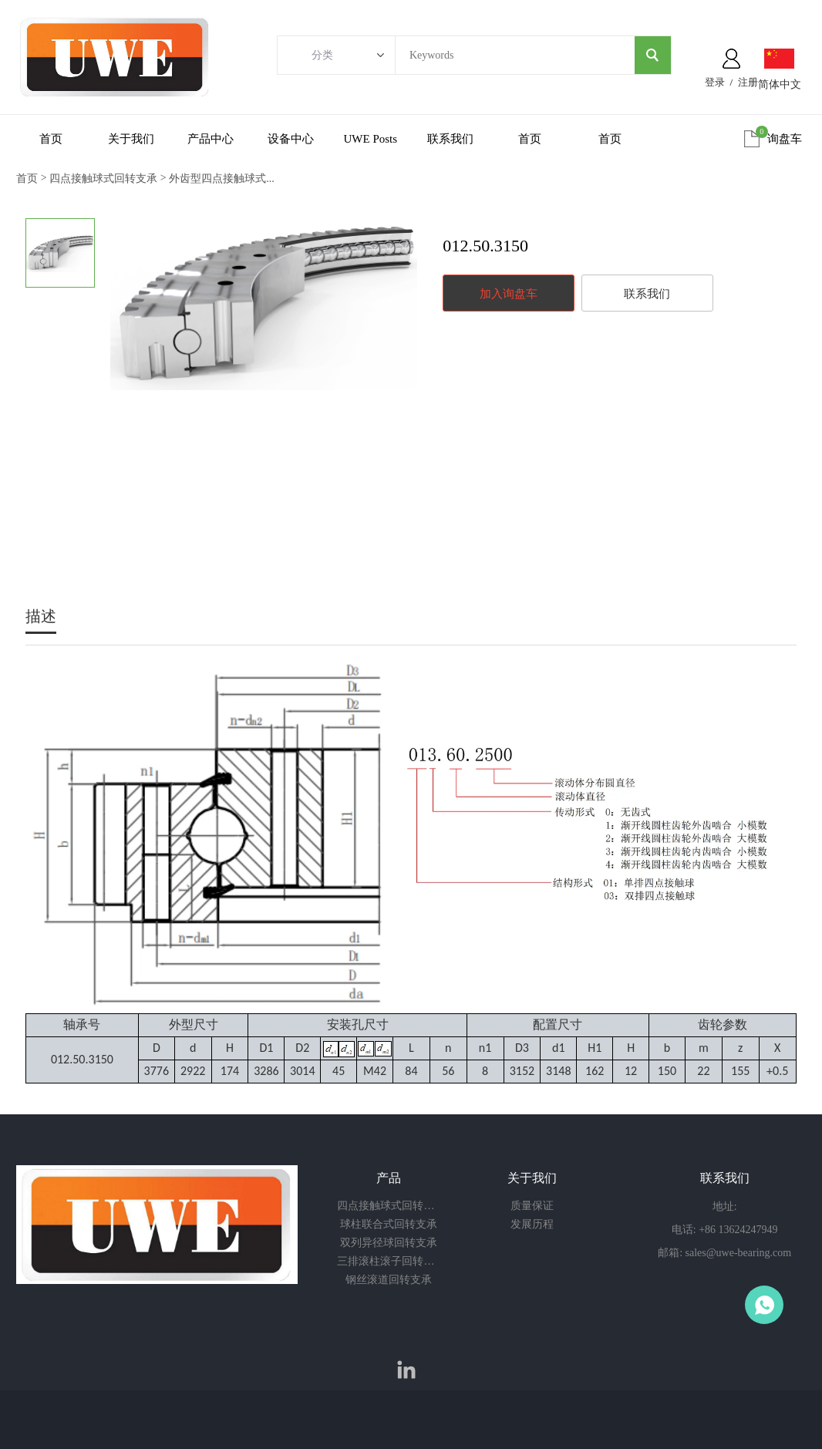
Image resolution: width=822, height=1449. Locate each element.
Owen (764, 1305)
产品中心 (210, 139)
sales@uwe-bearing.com (739, 1253)
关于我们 (131, 139)
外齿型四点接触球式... (222, 178)
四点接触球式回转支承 (103, 178)
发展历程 (532, 1224)
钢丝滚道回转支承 (388, 1280)
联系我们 (450, 139)
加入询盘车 (508, 294)
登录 (715, 82)
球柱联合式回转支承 (388, 1224)
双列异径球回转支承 (388, 1242)
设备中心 (291, 139)
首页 (50, 139)
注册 (748, 82)
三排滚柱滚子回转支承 (388, 1261)
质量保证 (532, 1205)
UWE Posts (371, 139)
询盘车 (784, 139)
